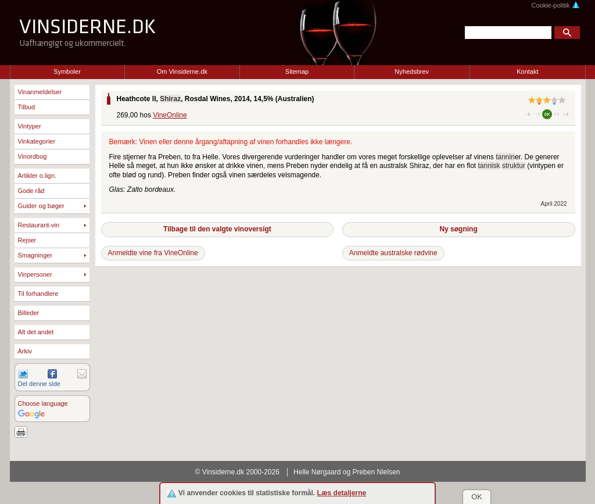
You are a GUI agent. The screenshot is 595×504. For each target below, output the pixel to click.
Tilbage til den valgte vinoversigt (217, 229)
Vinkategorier (37, 141)
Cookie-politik (555, 5)
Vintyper (29, 126)
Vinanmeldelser (40, 91)
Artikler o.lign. (37, 175)
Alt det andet (36, 331)
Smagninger (35, 255)
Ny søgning (458, 229)
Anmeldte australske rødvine (393, 253)
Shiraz (170, 99)
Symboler (66, 71)
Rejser (27, 240)
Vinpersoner (35, 274)
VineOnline (170, 115)
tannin (505, 157)
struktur (513, 166)
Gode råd (31, 190)
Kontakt (527, 71)
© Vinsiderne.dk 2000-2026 (237, 472)
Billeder (29, 312)
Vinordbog (32, 156)
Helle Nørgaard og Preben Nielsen (346, 472)
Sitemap (297, 71)
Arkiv (25, 351)
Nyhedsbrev (412, 71)
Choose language (43, 403)
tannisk (489, 166)
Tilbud (26, 106)
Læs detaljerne (342, 493)
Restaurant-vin (39, 224)
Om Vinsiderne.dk (182, 71)
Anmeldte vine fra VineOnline (153, 253)
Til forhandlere (38, 293)
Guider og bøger (41, 205)
